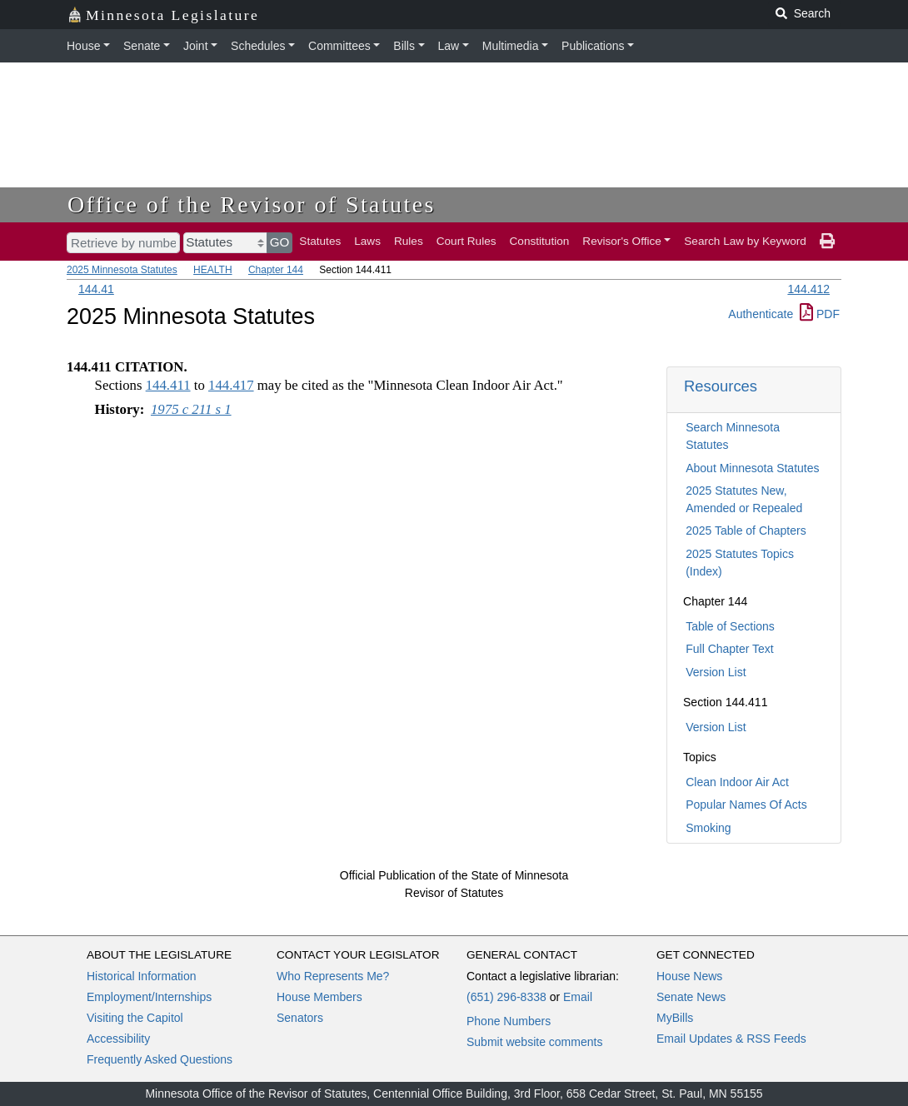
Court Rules (466, 241)
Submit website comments (534, 1042)
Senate (141, 45)
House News (689, 976)
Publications (593, 45)
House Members (319, 997)
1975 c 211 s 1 (191, 409)
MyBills (674, 1017)
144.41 (96, 289)
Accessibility (118, 1038)
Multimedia (510, 45)
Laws (367, 241)
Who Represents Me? (333, 976)
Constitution (540, 241)
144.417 (231, 385)
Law (449, 45)
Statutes (320, 241)
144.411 (168, 385)
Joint (195, 45)
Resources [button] (720, 386)
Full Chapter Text (730, 648)
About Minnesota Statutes (752, 468)
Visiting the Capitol (135, 1017)
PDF (820, 314)
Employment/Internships (149, 997)
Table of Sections (730, 626)
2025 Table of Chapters (746, 530)
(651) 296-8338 (506, 997)
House (83, 45)
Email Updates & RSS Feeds (731, 1038)
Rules (408, 241)
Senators (300, 1017)
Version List (716, 672)
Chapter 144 (275, 270)
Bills (404, 45)
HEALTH (212, 270)
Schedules (258, 45)
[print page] (827, 241)
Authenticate (760, 314)
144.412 (808, 289)
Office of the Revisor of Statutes (251, 204)
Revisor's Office (621, 241)
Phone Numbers (508, 1021)
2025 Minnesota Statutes (122, 270)
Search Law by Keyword (745, 241)
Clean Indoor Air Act (737, 782)
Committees (339, 45)
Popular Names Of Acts (746, 804)
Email (577, 997)
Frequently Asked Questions (159, 1059)
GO (280, 242)
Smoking (708, 827)
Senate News (691, 997)
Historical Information (142, 976)
